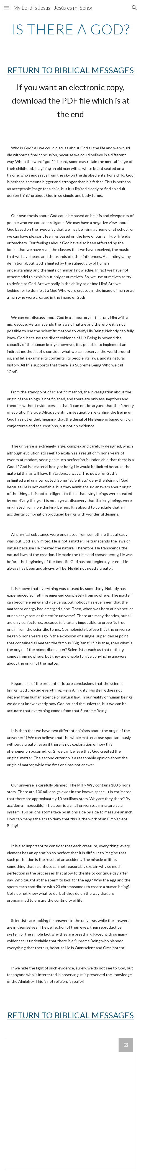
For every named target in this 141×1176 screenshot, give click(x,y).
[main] (70, 29)
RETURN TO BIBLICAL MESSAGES (70, 70)
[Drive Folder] (70, 1103)
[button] (6, 7)
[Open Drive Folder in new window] (126, 1045)
